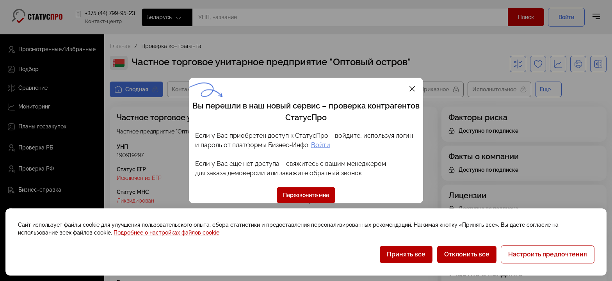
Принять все (406, 254)
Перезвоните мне (306, 195)
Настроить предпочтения (547, 254)
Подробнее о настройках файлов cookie (166, 232)
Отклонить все (466, 254)
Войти (320, 145)
